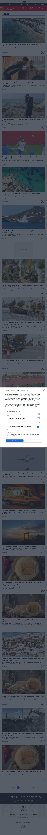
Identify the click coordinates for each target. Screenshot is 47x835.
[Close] (44, 390)
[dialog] (23, 417)
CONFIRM (14, 440)
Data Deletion (16, 444)
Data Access (23, 444)
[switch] (38, 414)
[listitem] (23, 411)
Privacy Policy (30, 444)
